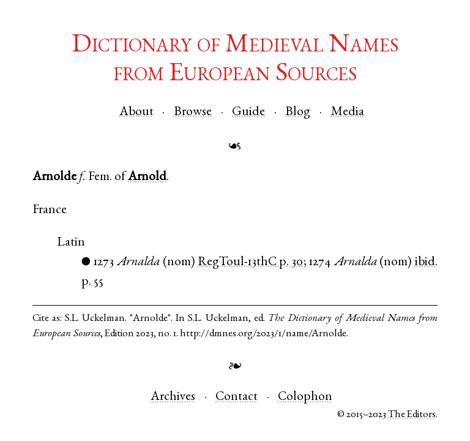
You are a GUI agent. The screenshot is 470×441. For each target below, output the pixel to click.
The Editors (412, 415)
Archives (173, 397)
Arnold (147, 177)
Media (347, 112)
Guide (248, 112)
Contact (236, 397)
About (136, 112)
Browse (193, 112)
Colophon (305, 397)
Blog (297, 112)
